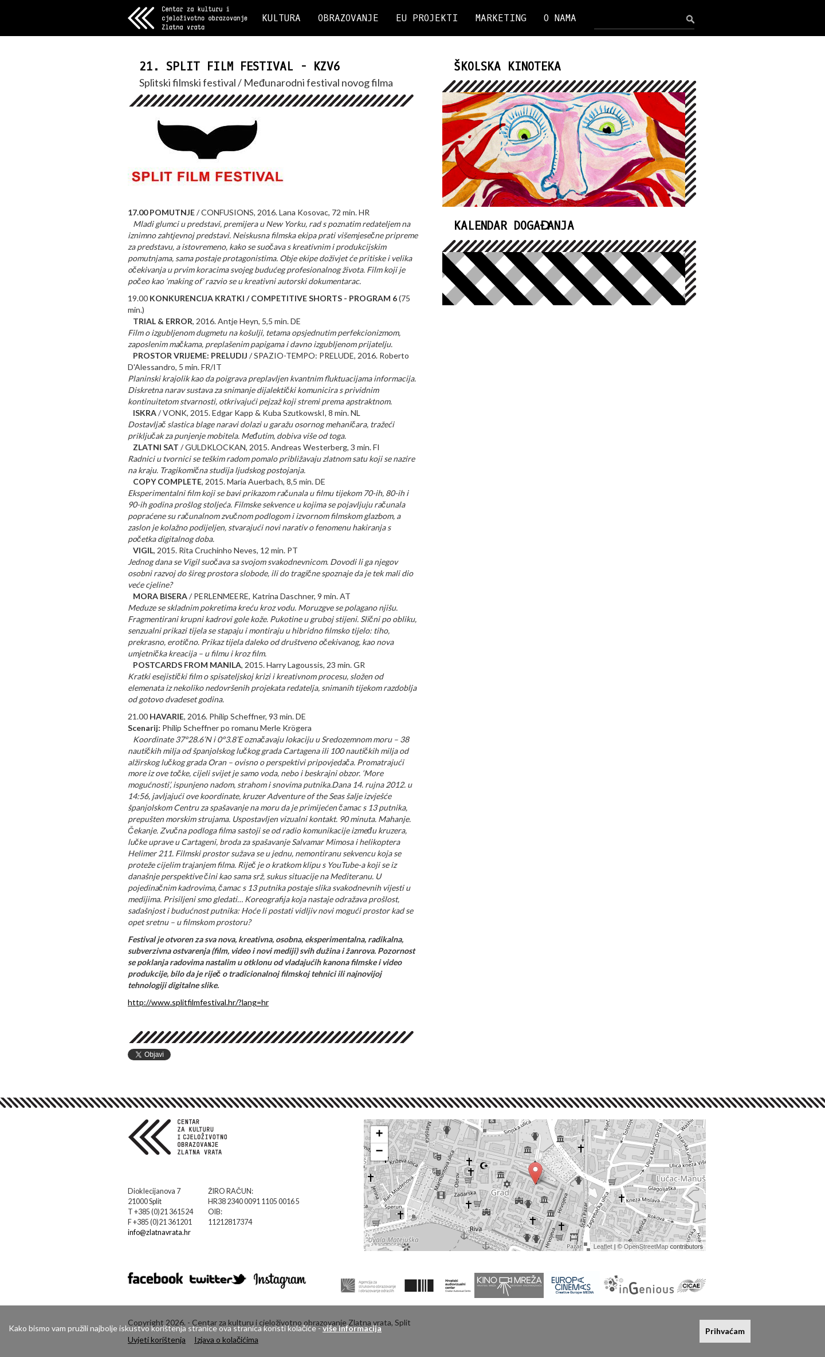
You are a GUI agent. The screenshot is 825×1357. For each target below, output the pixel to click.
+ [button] (379, 1134)
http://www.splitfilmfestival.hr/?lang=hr (198, 1002)
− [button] (379, 1152)
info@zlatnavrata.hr (159, 1232)
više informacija (352, 1328)
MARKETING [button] (501, 18)
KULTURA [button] (281, 18)
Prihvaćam (725, 1331)
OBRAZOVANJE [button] (348, 18)
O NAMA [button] (560, 18)
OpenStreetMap (646, 1246)
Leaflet (603, 1246)
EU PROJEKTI (427, 18)
